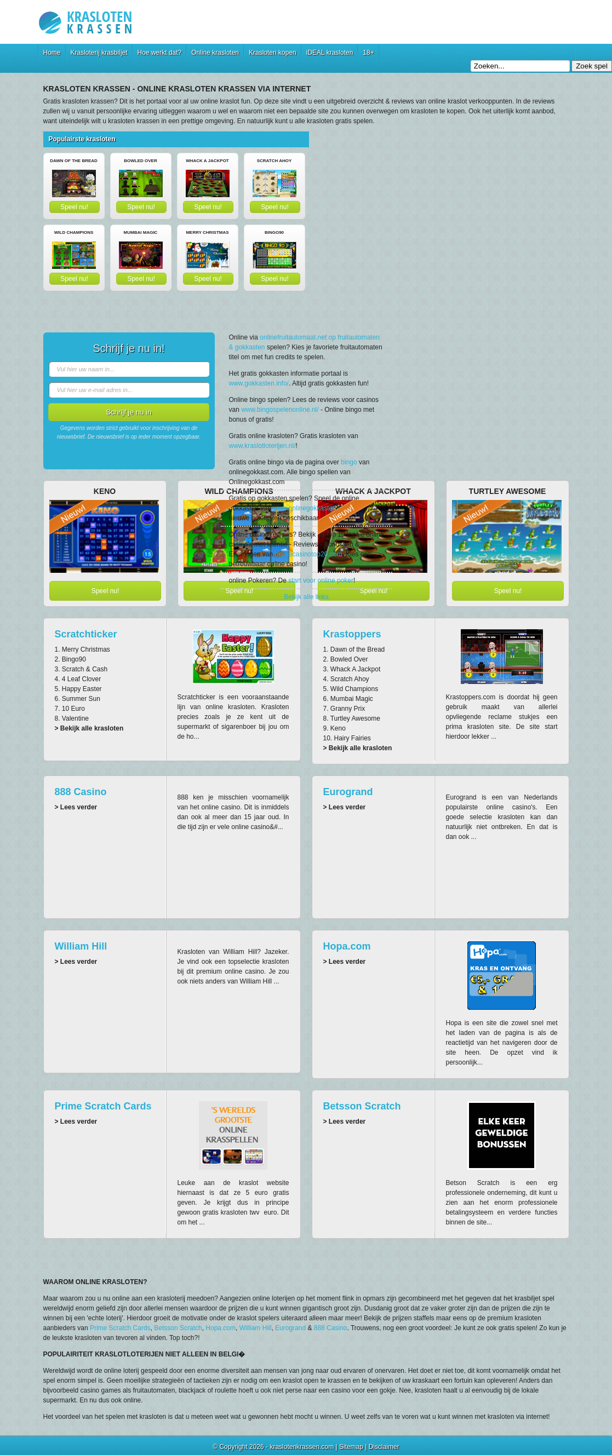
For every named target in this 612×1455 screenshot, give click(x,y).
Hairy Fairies (352, 738)
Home (52, 52)
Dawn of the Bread (74, 160)
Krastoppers (352, 634)
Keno (338, 728)
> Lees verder (76, 807)
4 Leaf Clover (81, 679)
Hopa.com (347, 946)
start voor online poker (320, 580)
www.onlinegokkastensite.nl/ (314, 508)
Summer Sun (81, 699)
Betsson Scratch (362, 1106)
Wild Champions (74, 232)
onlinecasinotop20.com (308, 554)
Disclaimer (384, 1447)
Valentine (75, 718)
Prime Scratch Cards (103, 1106)
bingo (349, 462)
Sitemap (351, 1447)
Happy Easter (82, 689)
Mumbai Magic (141, 232)
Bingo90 (274, 232)
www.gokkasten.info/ (259, 383)
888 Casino (81, 791)
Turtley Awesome (355, 718)
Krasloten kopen (272, 52)
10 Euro (73, 708)
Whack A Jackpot (207, 160)
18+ (368, 52)
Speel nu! (74, 207)
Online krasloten (215, 52)
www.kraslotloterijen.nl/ (262, 446)
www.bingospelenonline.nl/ (279, 409)
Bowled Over (140, 160)
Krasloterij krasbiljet (99, 52)
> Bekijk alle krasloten (89, 728)
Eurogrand (348, 791)
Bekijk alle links (306, 597)
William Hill (81, 946)
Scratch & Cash (84, 669)
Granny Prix (347, 708)
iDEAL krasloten (329, 52)
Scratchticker (86, 634)
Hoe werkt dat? (160, 52)
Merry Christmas (207, 232)
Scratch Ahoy (274, 160)
